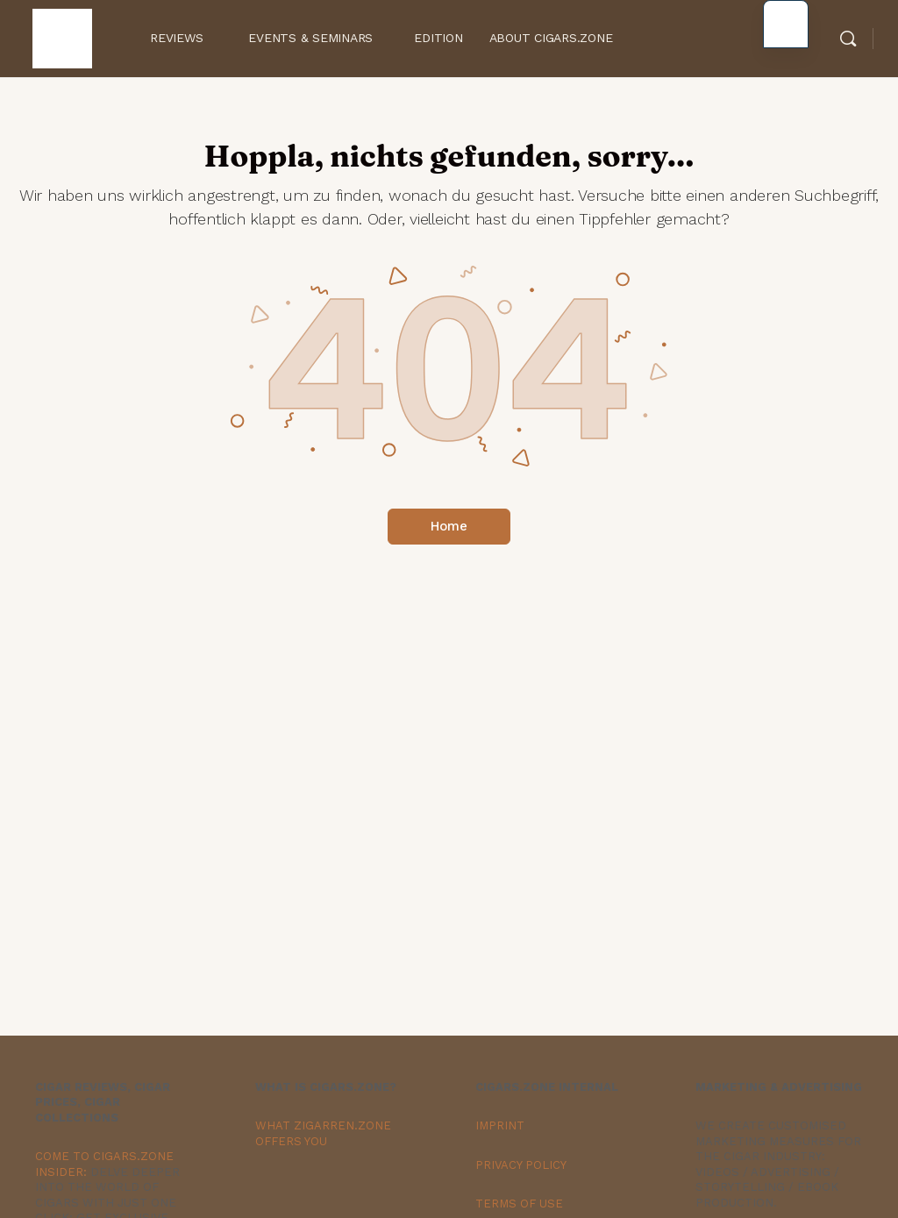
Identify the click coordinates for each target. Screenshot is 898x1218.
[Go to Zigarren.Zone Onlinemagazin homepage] (62, 36)
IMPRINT (499, 1125)
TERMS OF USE (519, 1203)
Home (449, 526)
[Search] (848, 38)
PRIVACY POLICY (521, 1165)
